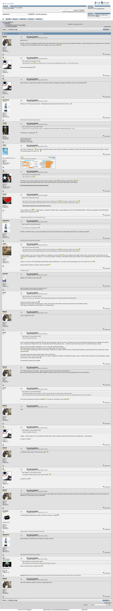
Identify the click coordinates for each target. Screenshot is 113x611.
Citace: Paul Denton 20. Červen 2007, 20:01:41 (31, 296)
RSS (86, 609)
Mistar (23, 25)
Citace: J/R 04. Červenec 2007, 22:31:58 (30, 197)
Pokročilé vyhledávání (41, 14)
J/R (3, 171)
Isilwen (4, 145)
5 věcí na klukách (12, 26)
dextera (5, 194)
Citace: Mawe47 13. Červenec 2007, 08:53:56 (31, 391)
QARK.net (29, 609)
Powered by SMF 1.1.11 (48, 609)
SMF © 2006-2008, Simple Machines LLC (61, 609)
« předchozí (106, 26)
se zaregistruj (19, 7)
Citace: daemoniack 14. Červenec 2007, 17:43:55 (32, 561)
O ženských (9, 25)
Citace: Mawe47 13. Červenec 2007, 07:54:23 (31, 336)
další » (109, 26)
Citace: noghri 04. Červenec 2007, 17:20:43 (31, 61)
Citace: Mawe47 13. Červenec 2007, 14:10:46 (31, 472)
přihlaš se (13, 7)
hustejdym (5, 511)
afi (3, 57)
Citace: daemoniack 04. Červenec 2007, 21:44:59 (32, 126)
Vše (16, 29)
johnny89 (5, 273)
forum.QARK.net (8, 22)
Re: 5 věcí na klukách (32, 36)
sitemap (83, 609)
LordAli (5, 123)
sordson (97, 16)
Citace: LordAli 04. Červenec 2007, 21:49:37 (31, 224)
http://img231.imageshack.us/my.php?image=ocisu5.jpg (34, 185)
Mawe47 (5, 36)
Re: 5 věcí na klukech (32, 273)
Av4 (20, 25)
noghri (4, 243)
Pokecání (7, 23)
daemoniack (6, 99)
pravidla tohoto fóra (100, 8)
